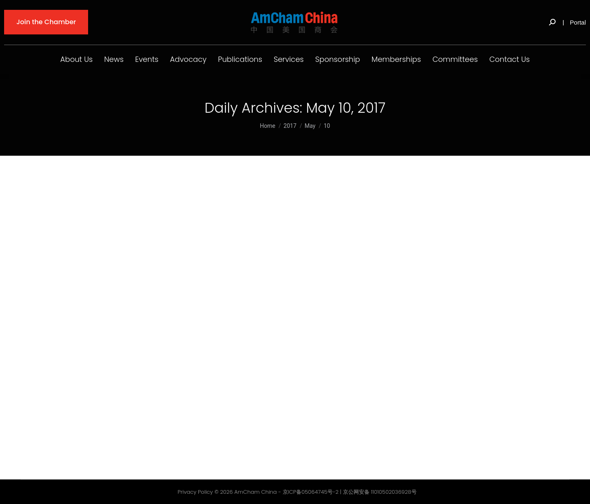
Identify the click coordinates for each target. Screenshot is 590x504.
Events (147, 59)
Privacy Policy (195, 492)
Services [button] (289, 59)
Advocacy (188, 59)
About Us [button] (76, 59)
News (113, 59)
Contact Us (509, 59)
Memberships (396, 59)
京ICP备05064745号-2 (311, 492)
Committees (455, 59)
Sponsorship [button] (337, 59)
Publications (240, 59)
